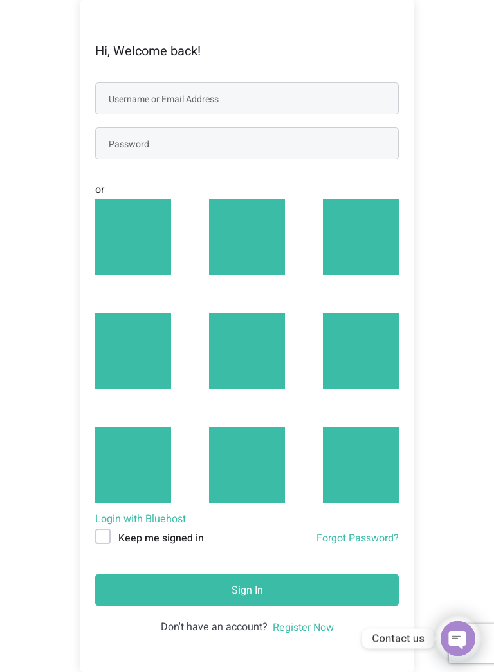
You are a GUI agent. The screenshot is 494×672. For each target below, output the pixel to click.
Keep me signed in (161, 538)
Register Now (303, 628)
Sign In (247, 590)
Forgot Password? (357, 538)
